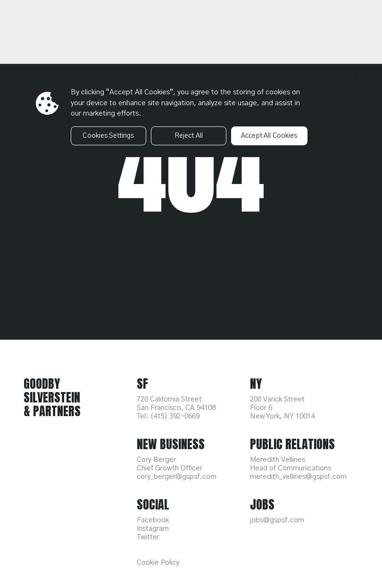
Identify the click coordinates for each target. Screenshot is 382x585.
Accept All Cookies (269, 136)
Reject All (188, 136)
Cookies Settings (108, 136)
